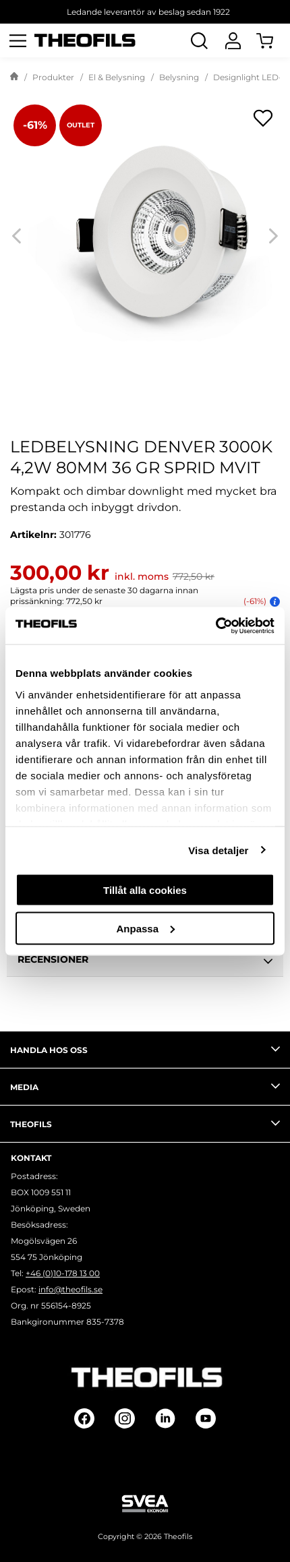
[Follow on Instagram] (125, 1418)
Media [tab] (145, 1086)
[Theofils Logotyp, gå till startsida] (85, 41)
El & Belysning (116, 77)
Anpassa (145, 928)
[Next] (273, 236)
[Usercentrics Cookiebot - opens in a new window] (215, 625)
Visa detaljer (218, 849)
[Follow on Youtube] (205, 1418)
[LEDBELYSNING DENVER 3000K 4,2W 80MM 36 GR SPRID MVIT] (145, 236)
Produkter (53, 77)
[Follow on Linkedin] (165, 1418)
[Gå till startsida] (14, 77)
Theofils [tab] (145, 1123)
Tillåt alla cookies (145, 890)
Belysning (179, 77)
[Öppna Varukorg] (273, 40)
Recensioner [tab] (145, 961)
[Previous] (16, 236)
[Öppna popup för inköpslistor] (263, 117)
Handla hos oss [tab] (145, 1049)
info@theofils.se (70, 1289)
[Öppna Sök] (199, 40)
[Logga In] (233, 40)
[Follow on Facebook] (84, 1418)
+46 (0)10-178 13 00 (63, 1273)
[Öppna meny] (17, 40)
